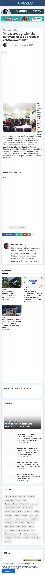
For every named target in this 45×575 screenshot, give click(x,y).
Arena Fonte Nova (10, 496)
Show (12, 530)
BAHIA (15, 30)
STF (6, 530)
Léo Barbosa (16, 244)
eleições (26, 538)
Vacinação (27, 534)
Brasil (18, 500)
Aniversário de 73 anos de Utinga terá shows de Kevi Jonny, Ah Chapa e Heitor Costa (29, 464)
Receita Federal (9, 526)
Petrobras (30, 523)
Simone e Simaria (22, 530)
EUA (19, 508)
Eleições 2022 (27, 508)
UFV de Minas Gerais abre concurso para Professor (18, 425)
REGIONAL (21, 227)
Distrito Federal (9, 508)
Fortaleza (8, 515)
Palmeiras (8, 523)
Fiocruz (36, 511)
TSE (32, 530)
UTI (20, 534)
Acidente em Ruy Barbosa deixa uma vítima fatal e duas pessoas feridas (9, 294)
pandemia (8, 541)
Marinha (24, 519)
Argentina (22, 496)
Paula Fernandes (19, 523)
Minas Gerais (34, 519)
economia (17, 538)
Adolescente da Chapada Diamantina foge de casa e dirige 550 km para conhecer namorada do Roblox (11, 323)
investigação (35, 538)
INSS (31, 515)
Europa (20, 511)
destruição (8, 538)
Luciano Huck (9, 519)
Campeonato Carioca (11, 504)
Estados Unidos (9, 511)
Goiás (25, 515)
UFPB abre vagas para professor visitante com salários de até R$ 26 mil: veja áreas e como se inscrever (29, 437)
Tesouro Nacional (10, 534)
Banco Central (9, 500)
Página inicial (7, 30)
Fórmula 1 (17, 515)
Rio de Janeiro (21, 526)
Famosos (28, 511)
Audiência (31, 496)
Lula (17, 519)
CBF (24, 500)
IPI (37, 515)
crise (35, 534)
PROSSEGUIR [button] (8, 571)
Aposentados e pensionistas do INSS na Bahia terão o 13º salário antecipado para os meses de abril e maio (33, 295)
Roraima (31, 526)
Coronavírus (24, 504)
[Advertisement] (22, 76)
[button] (2, 3)
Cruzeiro (34, 504)
